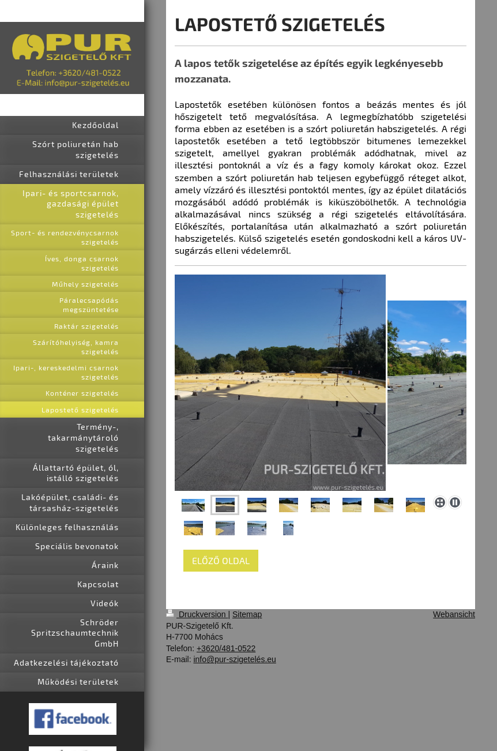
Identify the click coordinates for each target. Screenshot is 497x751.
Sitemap (247, 614)
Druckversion (197, 614)
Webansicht (454, 614)
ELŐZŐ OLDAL (221, 560)
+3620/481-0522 (226, 648)
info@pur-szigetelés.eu (234, 659)
